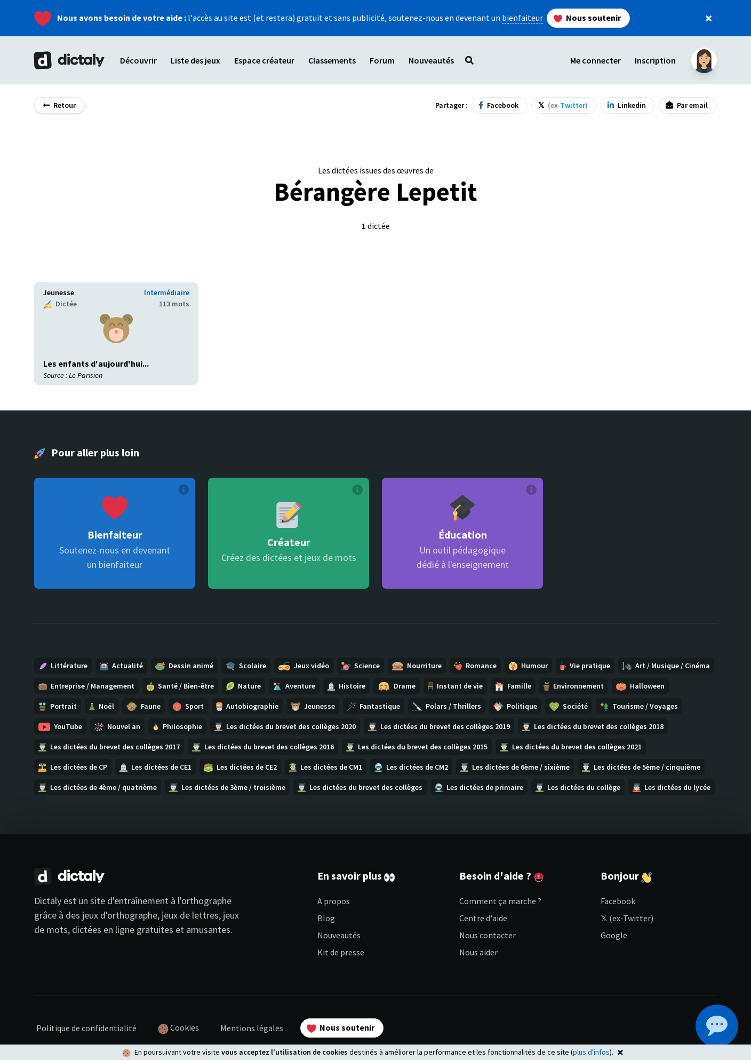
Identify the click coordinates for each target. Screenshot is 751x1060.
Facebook (618, 901)
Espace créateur (264, 60)
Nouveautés (339, 935)
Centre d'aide (483, 918)
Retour (59, 105)
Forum (382, 60)
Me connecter (595, 60)
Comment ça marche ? (500, 901)
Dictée (60, 304)
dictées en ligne (103, 929)
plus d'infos (591, 1052)
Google (614, 935)
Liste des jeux (195, 60)
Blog (326, 918)
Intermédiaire (166, 292)
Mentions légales (251, 1028)
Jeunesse (58, 292)
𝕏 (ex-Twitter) (627, 918)
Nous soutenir (587, 17)
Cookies (178, 1028)
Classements (332, 60)
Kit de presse (340, 952)
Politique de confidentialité (86, 1028)
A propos (333, 901)
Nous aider (478, 952)
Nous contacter (487, 935)
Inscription (655, 60)
